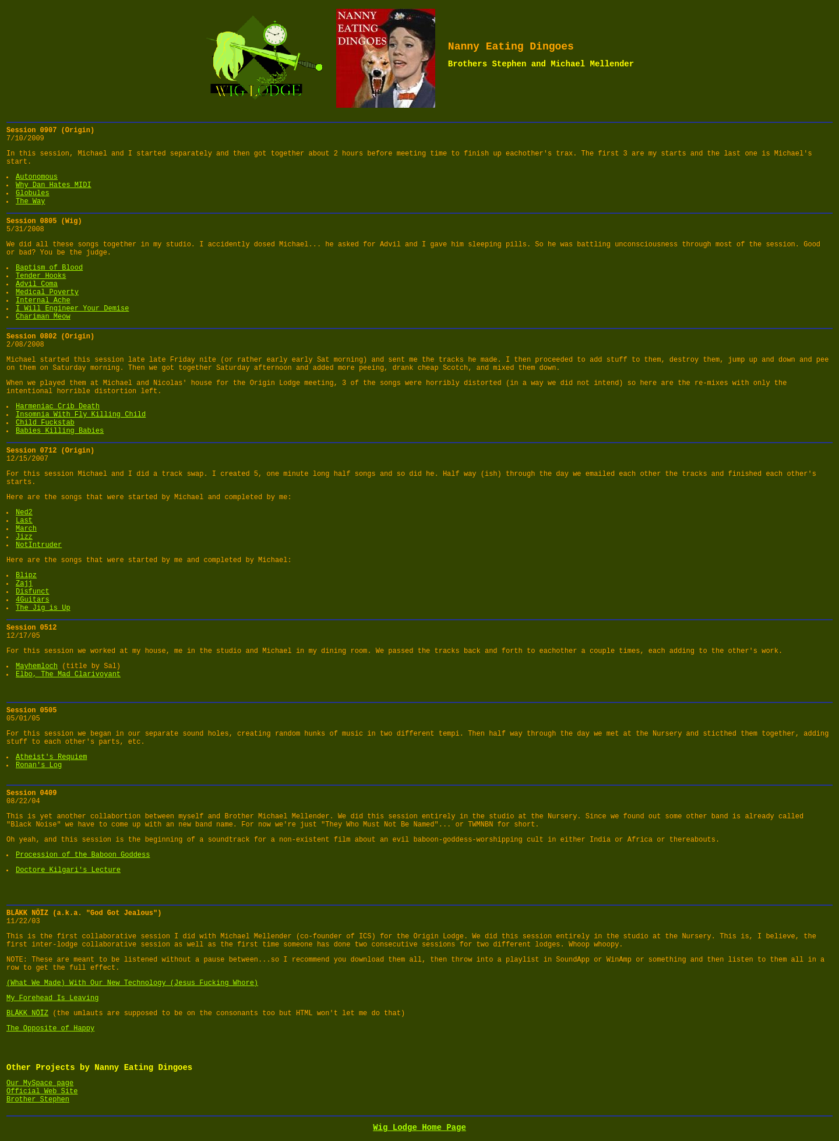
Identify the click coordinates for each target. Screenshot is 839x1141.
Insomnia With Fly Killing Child (81, 415)
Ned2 (24, 512)
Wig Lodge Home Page (419, 1127)
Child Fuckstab (45, 423)
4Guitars (33, 600)
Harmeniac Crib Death (58, 406)
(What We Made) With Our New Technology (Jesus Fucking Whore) (132, 983)
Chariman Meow (43, 317)
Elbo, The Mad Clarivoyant (68, 674)
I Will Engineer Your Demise (72, 309)
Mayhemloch (37, 666)
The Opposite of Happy (50, 1029)
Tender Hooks (41, 276)
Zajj (24, 584)
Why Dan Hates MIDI (53, 185)
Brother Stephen (37, 1100)
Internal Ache (43, 300)
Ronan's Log (39, 765)
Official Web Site (41, 1091)
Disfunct (33, 592)
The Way (30, 201)
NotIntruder (39, 545)
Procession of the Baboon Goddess (83, 855)
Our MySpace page (39, 1083)
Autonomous (37, 177)
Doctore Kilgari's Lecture (68, 870)
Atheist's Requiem (51, 757)
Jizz (24, 537)
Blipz (26, 575)
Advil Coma (37, 284)
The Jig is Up (43, 608)
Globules (33, 193)
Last (24, 521)
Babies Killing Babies (60, 431)
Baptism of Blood (49, 268)
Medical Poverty (47, 292)
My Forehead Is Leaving (52, 998)
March (26, 529)
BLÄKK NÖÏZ (27, 1013)
